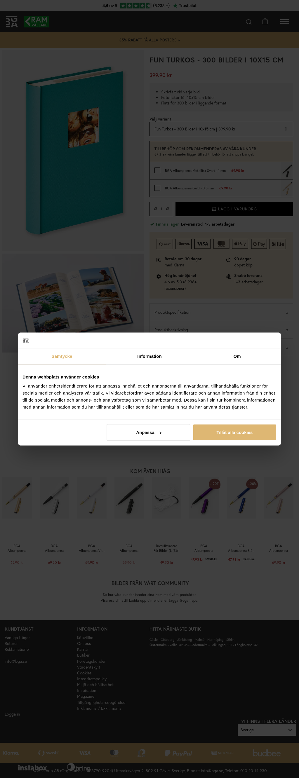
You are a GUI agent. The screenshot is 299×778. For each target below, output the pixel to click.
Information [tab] (149, 355)
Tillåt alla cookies (234, 432)
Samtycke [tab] (62, 355)
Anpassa (148, 432)
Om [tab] (237, 355)
